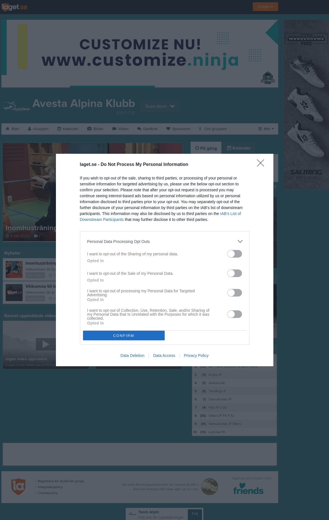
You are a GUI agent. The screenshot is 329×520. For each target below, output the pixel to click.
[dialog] (164, 260)
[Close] (262, 164)
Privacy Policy (196, 355)
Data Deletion (133, 355)
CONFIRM (123, 335)
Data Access (164, 355)
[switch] (234, 254)
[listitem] (164, 241)
